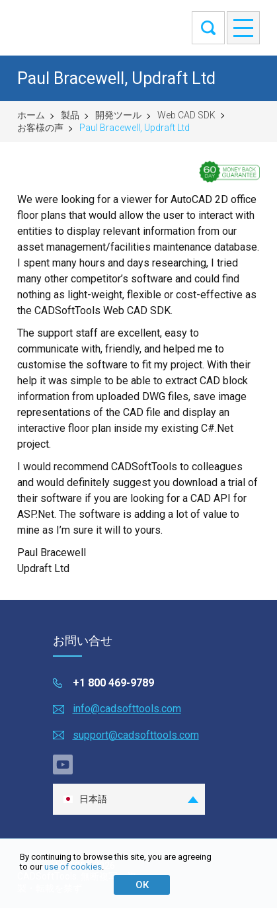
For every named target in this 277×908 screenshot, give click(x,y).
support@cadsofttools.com (136, 735)
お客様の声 (40, 127)
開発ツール (118, 115)
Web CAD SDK (186, 115)
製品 (70, 115)
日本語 (85, 799)
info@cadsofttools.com (127, 708)
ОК (142, 885)
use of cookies (73, 867)
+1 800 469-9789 (113, 683)
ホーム (31, 115)
